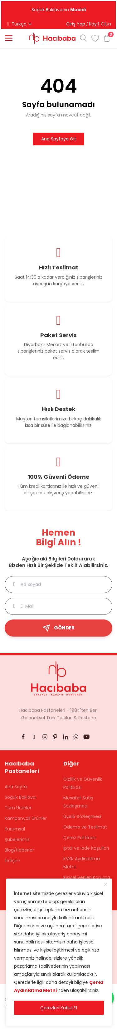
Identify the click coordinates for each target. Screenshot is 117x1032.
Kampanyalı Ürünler (26, 821)
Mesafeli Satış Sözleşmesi (78, 805)
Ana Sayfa (16, 790)
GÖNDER (58, 631)
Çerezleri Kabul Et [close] (59, 1008)
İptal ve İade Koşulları (86, 851)
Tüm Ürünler (18, 811)
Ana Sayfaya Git (58, 139)
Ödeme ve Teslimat (85, 830)
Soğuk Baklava (20, 800)
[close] (106, 884)
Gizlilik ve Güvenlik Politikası (82, 786)
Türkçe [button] (19, 24)
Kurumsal (15, 832)
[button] (8, 38)
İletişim (12, 864)
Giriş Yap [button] (75, 24)
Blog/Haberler (19, 853)
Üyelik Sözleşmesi (82, 819)
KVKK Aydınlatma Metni (81, 866)
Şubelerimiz (17, 842)
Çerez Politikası (79, 841)
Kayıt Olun (100, 24)
